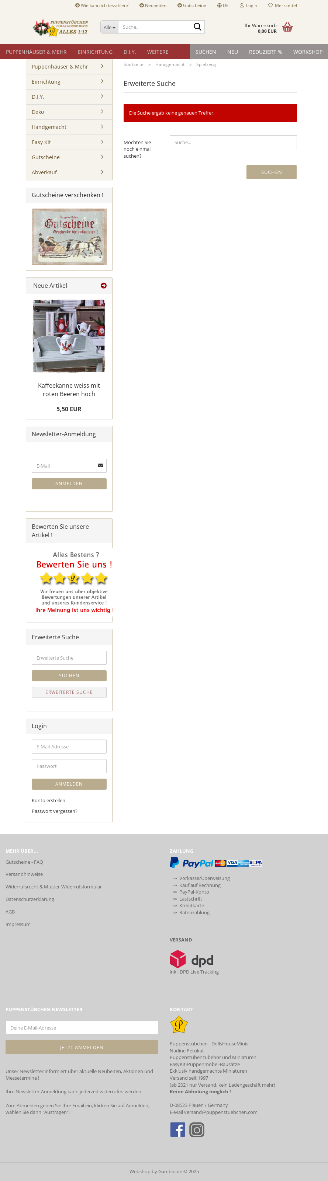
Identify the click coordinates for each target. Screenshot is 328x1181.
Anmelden (69, 484)
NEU (232, 51)
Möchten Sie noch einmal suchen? (137, 149)
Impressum (18, 924)
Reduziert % (265, 51)
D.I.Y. (130, 51)
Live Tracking (204, 971)
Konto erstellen (48, 800)
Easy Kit (41, 142)
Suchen (206, 51)
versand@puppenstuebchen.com (221, 1112)
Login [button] (248, 5)
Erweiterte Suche (69, 692)
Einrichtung (95, 51)
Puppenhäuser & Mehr (36, 51)
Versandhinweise (24, 874)
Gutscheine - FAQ (24, 862)
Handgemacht (49, 126)
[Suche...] (109, 27)
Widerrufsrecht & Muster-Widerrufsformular (54, 886)
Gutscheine (191, 5)
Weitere (158, 51)
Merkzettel (282, 5)
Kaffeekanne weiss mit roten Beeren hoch (69, 389)
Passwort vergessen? (54, 811)
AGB (10, 911)
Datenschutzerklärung (30, 899)
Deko (38, 111)
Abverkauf (44, 172)
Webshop (140, 1171)
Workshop (307, 51)
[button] (223, 5)
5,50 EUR (69, 409)
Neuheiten (152, 5)
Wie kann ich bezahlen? (101, 5)
